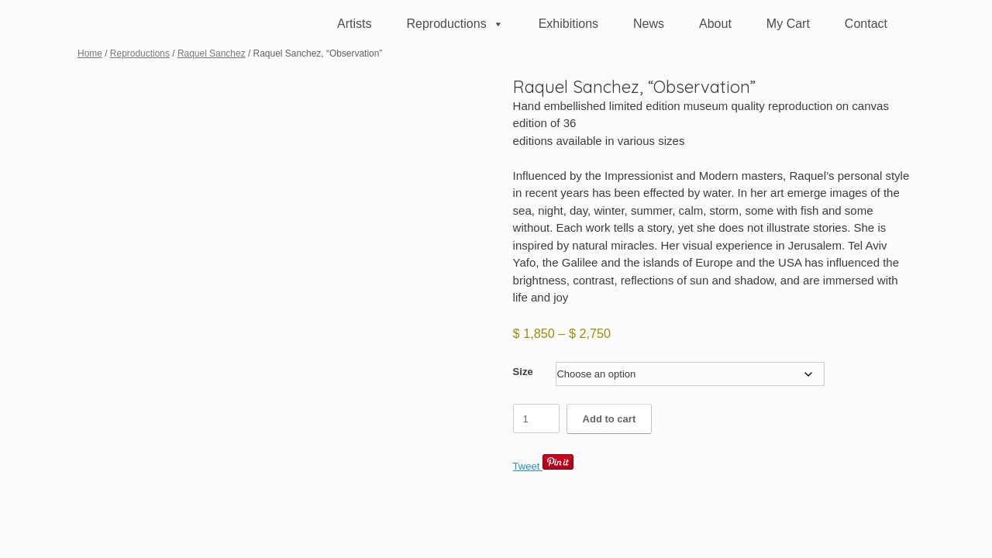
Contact (866, 23)
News (648, 23)
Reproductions (454, 24)
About (715, 23)
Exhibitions (568, 23)
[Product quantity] (536, 418)
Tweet (526, 466)
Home (90, 53)
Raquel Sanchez (211, 53)
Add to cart (609, 419)
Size (523, 371)
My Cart (788, 23)
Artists (354, 23)
